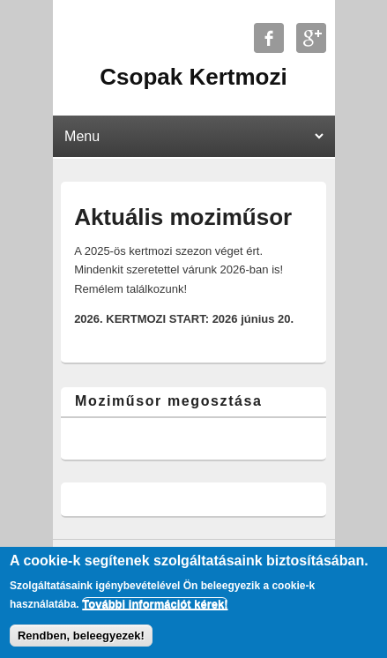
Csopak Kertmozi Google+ (311, 38)
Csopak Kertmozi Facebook (269, 38)
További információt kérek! (154, 603)
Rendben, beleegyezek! (81, 635)
